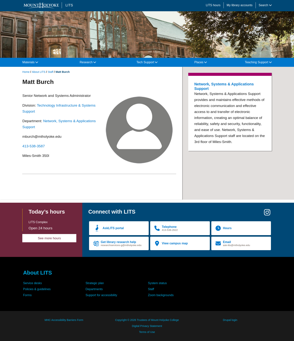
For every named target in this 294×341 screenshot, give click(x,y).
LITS (69, 5)
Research (88, 62)
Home (25, 71)
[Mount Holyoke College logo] (42, 5)
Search (265, 5)
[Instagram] (267, 214)
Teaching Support (258, 62)
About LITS (38, 71)
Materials (30, 62)
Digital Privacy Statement (147, 325)
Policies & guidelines (37, 289)
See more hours (49, 238)
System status (157, 283)
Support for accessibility (101, 295)
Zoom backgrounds (161, 295)
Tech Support (147, 62)
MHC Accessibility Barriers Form (64, 319)
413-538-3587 (33, 146)
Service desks (32, 283)
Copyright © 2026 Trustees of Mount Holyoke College (147, 319)
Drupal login (230, 319)
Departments (94, 289)
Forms (27, 295)
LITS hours (213, 5)
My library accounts (240, 5)
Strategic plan (95, 283)
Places (200, 62)
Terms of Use (147, 331)
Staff (50, 71)
